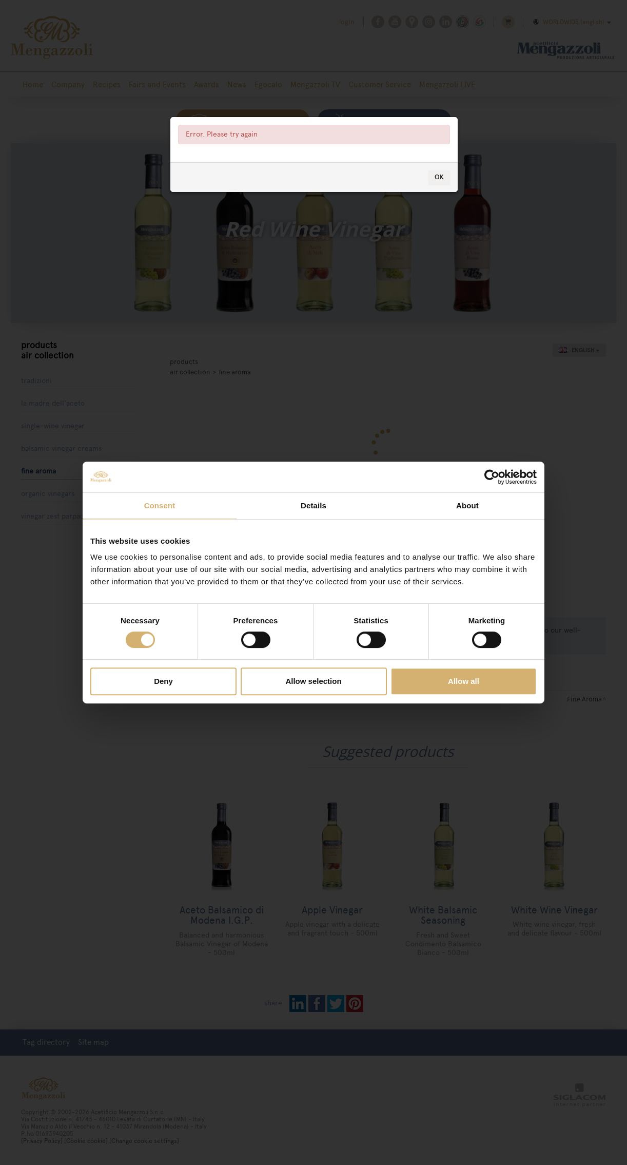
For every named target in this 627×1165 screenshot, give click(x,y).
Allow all (463, 681)
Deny (163, 681)
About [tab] (467, 505)
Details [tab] (313, 505)
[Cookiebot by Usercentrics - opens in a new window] (492, 477)
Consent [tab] (159, 505)
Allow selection (313, 681)
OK (439, 177)
